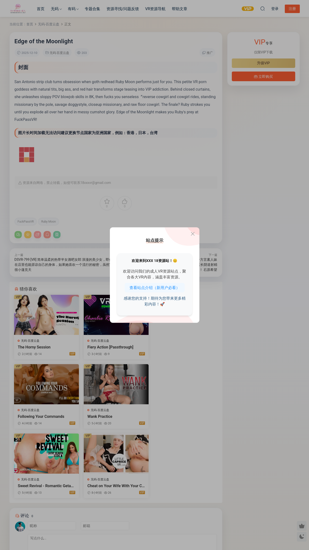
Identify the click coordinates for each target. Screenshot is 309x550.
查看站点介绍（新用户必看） (154, 287)
